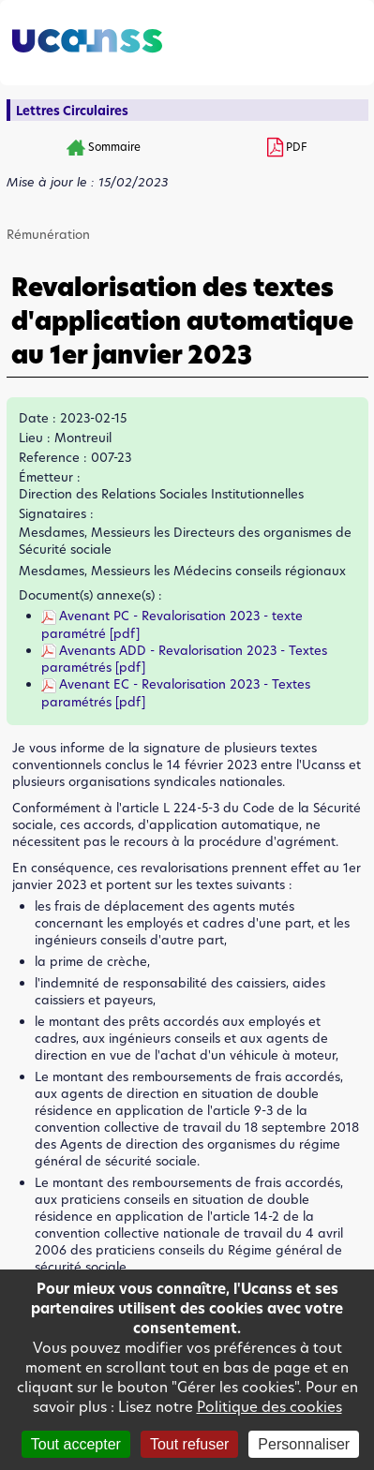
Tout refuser (189, 1444)
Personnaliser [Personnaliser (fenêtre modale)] (304, 1444)
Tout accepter (76, 1444)
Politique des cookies (269, 1407)
